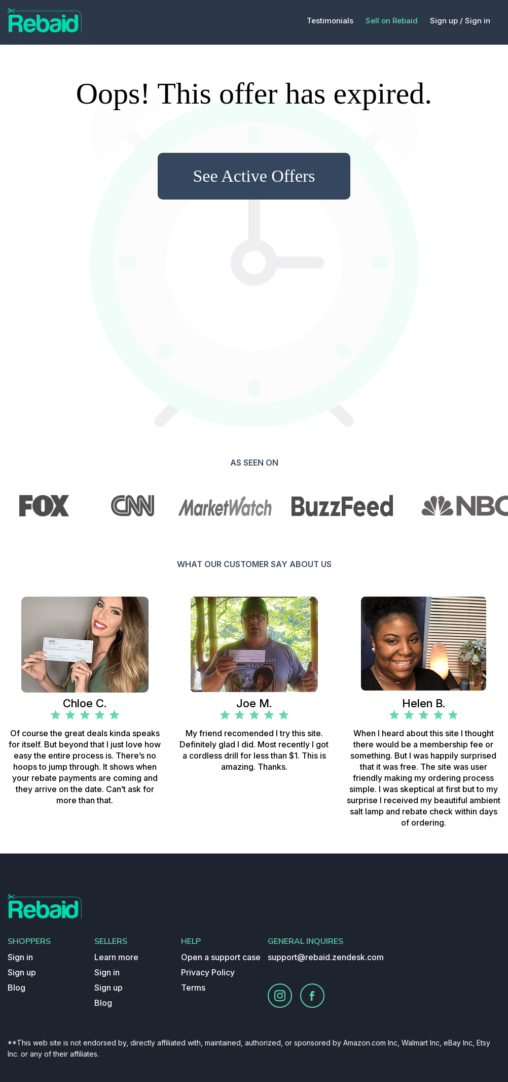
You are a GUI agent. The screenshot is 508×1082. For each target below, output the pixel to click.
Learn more (116, 957)
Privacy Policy (208, 972)
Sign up (22, 972)
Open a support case (221, 957)
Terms (193, 987)
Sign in (477, 20)
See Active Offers (254, 176)
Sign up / (446, 20)
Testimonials (330, 20)
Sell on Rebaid (392, 20)
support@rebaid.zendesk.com (326, 957)
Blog (16, 987)
